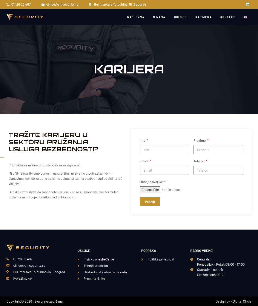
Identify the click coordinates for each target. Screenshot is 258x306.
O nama (159, 17)
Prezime (200, 140)
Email (144, 161)
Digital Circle (242, 301)
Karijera (203, 17)
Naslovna (135, 17)
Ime (143, 140)
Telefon (199, 161)
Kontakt (227, 17)
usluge (180, 17)
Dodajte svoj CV (152, 182)
